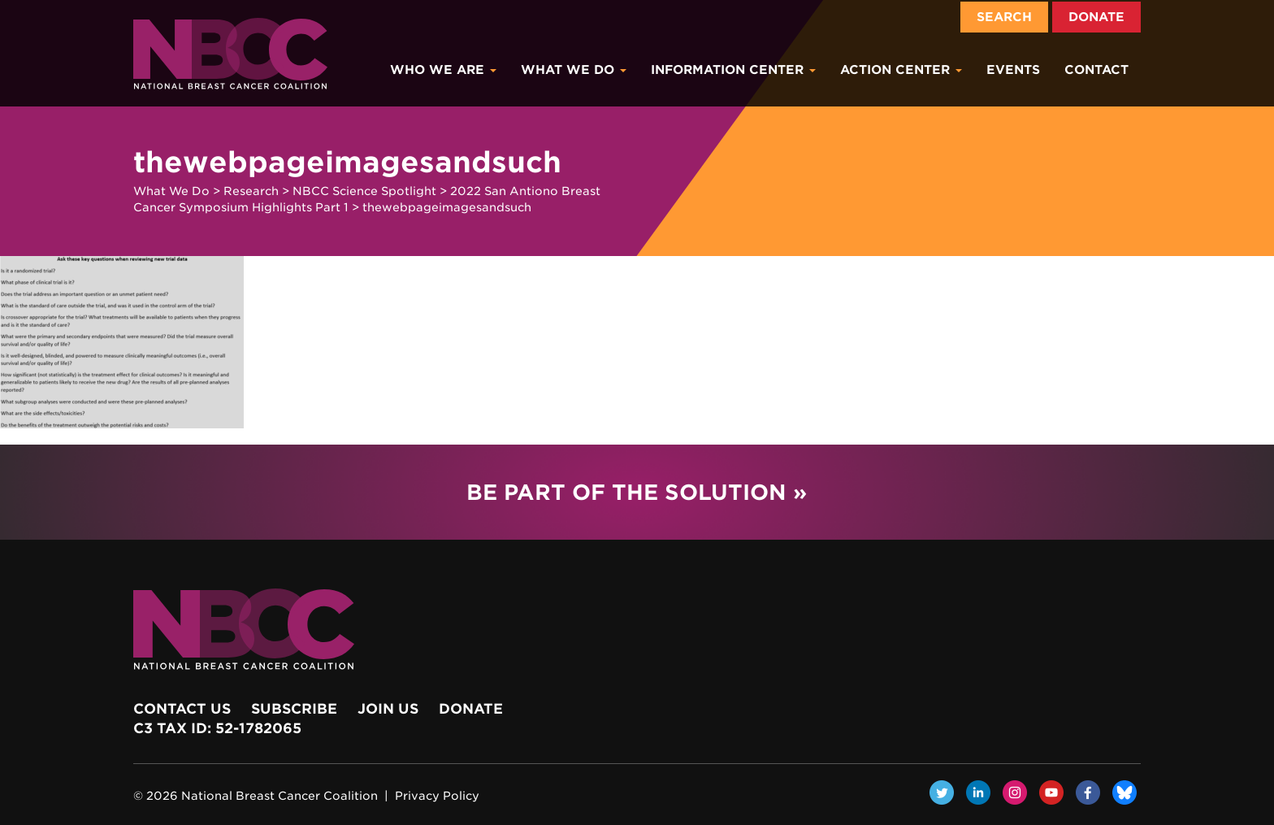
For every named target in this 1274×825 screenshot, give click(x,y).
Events (1013, 70)
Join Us (388, 709)
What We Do (573, 70)
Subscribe (294, 709)
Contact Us (182, 709)
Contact (1096, 70)
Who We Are (443, 70)
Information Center (733, 70)
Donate (1096, 17)
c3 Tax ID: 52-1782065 (217, 728)
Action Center (901, 70)
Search (1004, 17)
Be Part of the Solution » (636, 492)
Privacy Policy (437, 795)
